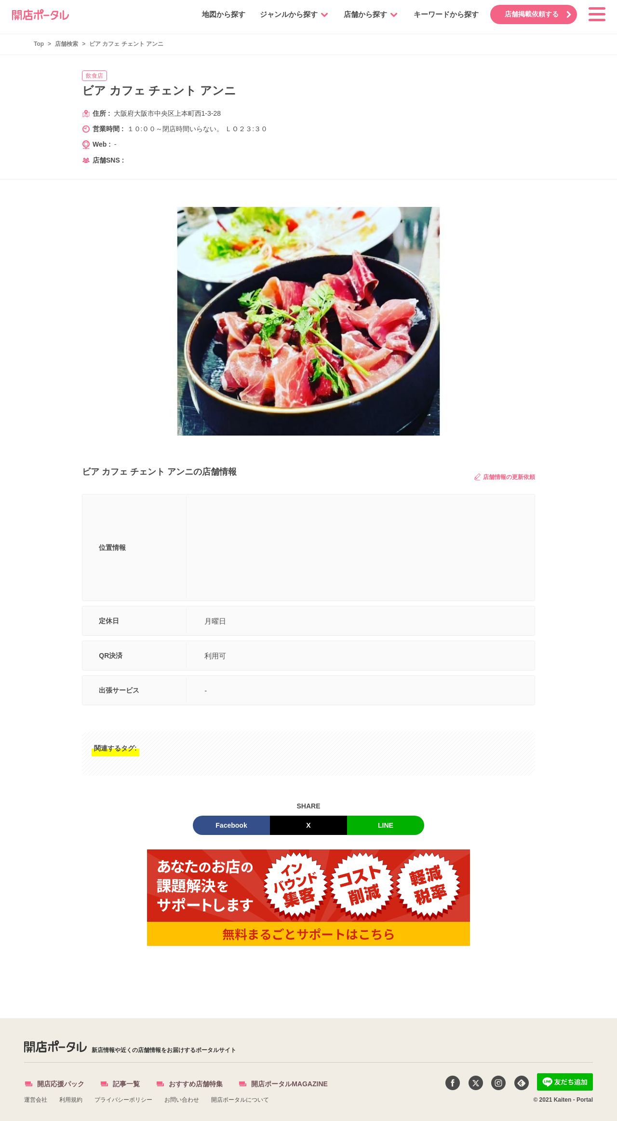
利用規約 (70, 1099)
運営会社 (35, 1099)
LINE (385, 825)
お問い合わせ (181, 1099)
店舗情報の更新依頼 (504, 476)
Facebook (231, 825)
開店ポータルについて (240, 1099)
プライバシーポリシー (123, 1099)
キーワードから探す (442, 14)
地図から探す (220, 14)
